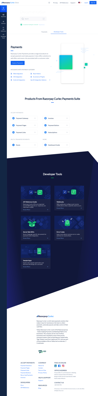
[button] (49, 2)
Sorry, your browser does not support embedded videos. (72, 63)
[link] (93, 2)
